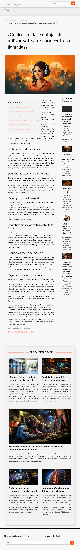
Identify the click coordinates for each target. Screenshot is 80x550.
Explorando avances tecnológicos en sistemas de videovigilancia (23, 491)
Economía (37, 536)
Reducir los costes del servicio (19, 125)
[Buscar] (60, 3)
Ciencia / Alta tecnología (19, 21)
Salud (58, 536)
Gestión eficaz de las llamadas (19, 107)
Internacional (48, 536)
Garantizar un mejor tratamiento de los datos (24, 120)
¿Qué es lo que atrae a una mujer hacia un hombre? (67, 228)
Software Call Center (35, 153)
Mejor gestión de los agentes (19, 116)
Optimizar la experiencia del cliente (21, 111)
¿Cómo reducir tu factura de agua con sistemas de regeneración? (22, 380)
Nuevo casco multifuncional (68, 156)
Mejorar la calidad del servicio (19, 129)
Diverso (28, 536)
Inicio (7, 21)
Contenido (15, 102)
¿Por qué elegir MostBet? (67, 190)
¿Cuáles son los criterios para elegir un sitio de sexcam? (67, 119)
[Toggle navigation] (8, 11)
